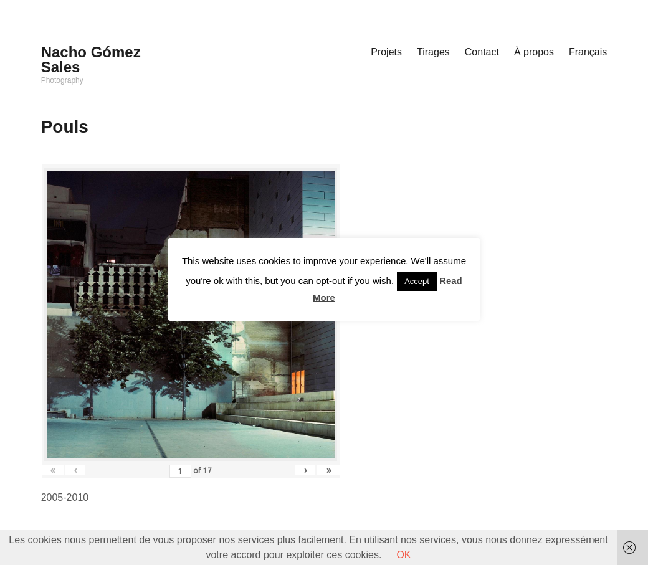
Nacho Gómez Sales (91, 59)
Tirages (433, 52)
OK (403, 554)
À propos (534, 52)
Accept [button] (416, 281)
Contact (482, 52)
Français (588, 52)
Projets (386, 52)
